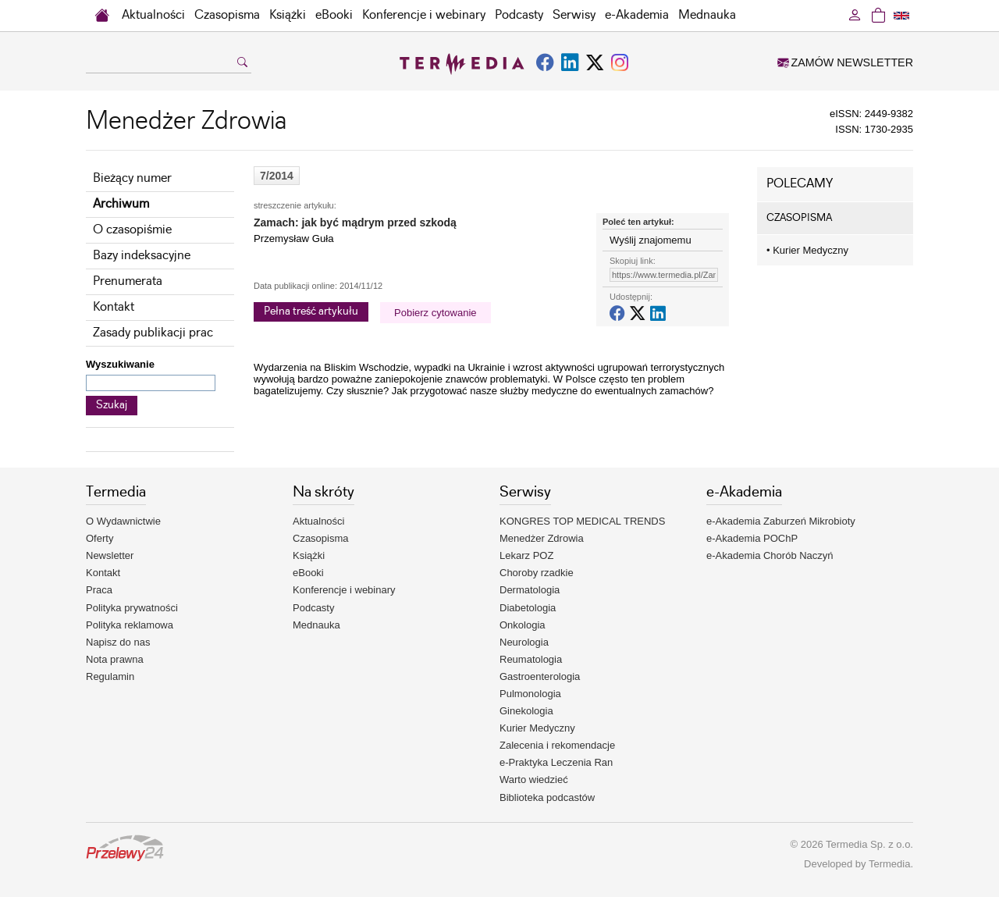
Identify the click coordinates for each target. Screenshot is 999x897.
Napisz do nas (118, 642)
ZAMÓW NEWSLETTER (845, 62)
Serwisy (574, 15)
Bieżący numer (132, 178)
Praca (99, 590)
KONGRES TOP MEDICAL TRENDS (582, 521)
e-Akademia (637, 15)
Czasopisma (227, 15)
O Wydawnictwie (123, 521)
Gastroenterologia (540, 676)
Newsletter (109, 555)
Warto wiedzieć (534, 779)
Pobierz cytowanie (435, 313)
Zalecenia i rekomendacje (557, 745)
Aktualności (153, 15)
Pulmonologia (530, 693)
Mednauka (707, 15)
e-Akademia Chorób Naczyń (770, 555)
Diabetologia (528, 608)
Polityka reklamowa (129, 625)
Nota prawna (115, 659)
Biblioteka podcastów (547, 797)
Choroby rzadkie (537, 572)
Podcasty (519, 15)
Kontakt (113, 307)
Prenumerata (127, 281)
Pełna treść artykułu (311, 311)
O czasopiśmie (132, 230)
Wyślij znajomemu (650, 240)
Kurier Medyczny (807, 250)
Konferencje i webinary (423, 15)
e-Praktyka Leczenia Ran (556, 762)
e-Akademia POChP (752, 538)
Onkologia (523, 625)
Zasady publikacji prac (153, 333)
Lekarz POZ (526, 555)
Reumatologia (531, 659)
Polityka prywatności (132, 608)
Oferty (99, 538)
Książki (287, 15)
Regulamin (110, 676)
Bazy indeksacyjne (141, 255)
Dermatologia (530, 590)
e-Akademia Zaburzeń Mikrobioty (780, 521)
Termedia (889, 864)
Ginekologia (526, 711)
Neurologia (524, 642)
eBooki (334, 15)
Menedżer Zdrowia (542, 538)
